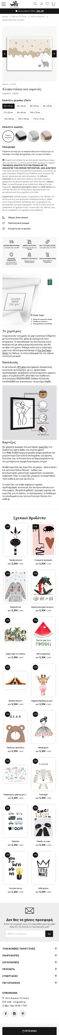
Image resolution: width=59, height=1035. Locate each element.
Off (40, 11)
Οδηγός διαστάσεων (18, 217)
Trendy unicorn (15, 560)
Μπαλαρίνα (43, 748)
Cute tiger (43, 795)
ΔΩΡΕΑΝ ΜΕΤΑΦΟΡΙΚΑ (11, 245)
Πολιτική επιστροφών (18, 223)
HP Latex (21, 367)
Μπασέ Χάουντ (15, 701)
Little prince (43, 888)
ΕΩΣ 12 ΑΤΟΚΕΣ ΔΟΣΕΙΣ (47, 245)
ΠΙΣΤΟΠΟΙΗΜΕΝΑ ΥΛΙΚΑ (47, 258)
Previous (4, 53)
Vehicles (15, 841)
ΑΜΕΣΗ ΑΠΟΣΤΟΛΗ (29, 245)
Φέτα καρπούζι (43, 654)
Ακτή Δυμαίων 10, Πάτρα (17, 998)
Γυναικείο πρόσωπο (43, 560)
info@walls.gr (19, 1002)
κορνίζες (43, 447)
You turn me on (15, 888)
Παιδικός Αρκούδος (15, 748)
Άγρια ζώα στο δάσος (15, 654)
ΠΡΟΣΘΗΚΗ (29, 1031)
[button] (4, 4)
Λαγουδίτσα (15, 607)
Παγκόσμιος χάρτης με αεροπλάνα (19, 795)
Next (54, 53)
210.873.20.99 (29, 262)
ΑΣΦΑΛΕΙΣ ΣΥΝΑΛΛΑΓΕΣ (11, 259)
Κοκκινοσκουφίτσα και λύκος (44, 607)
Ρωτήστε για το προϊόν (19, 228)
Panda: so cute (43, 841)
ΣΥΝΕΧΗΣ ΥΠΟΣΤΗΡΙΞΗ (29, 258)
